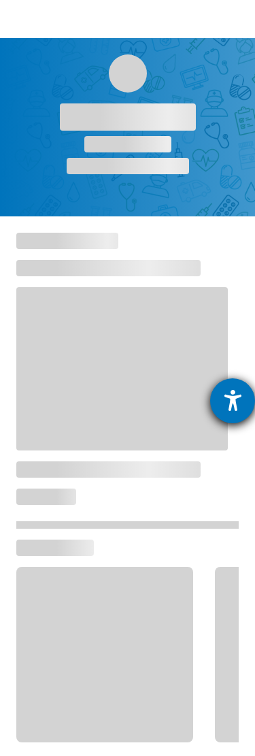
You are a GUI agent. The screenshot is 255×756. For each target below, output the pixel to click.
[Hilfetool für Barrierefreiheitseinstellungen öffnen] (232, 400)
